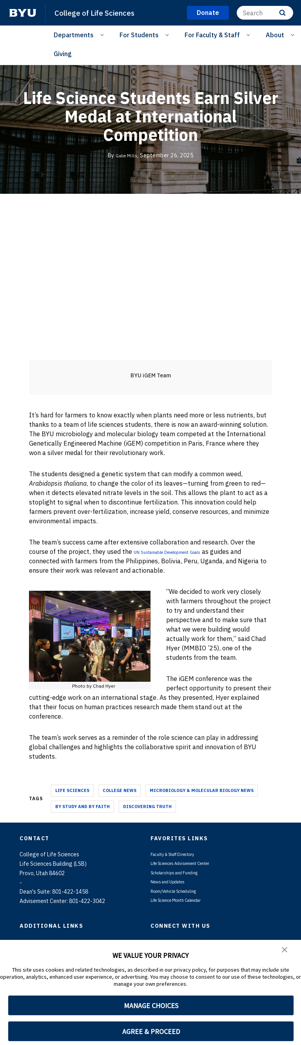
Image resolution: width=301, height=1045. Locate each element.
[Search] (265, 13)
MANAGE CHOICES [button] (151, 1005)
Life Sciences (72, 790)
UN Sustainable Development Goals (186, 551)
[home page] (22, 13)
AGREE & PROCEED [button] (151, 1031)
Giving (63, 54)
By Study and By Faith (82, 806)
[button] (285, 951)
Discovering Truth (147, 806)
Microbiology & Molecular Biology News (202, 790)
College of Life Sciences (99, 12)
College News (119, 790)
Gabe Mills (126, 155)
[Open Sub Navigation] (103, 34)
